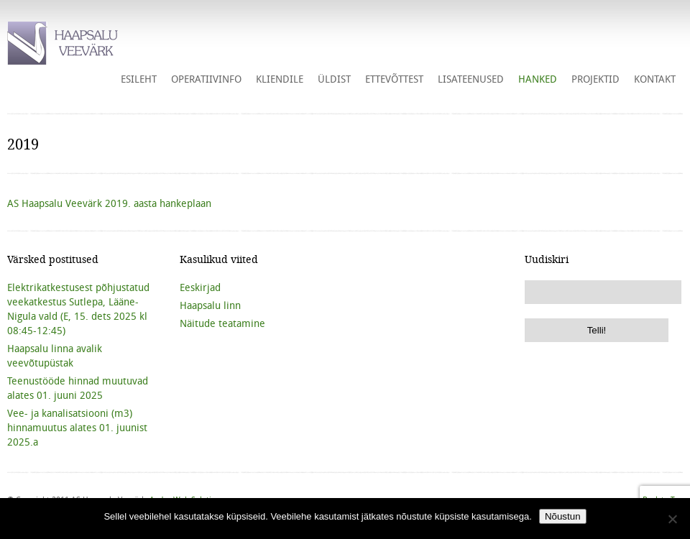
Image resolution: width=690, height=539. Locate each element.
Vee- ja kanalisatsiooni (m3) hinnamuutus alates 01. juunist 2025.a (77, 427)
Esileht (139, 79)
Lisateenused (471, 79)
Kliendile (279, 79)
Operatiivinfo (206, 79)
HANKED (537, 79)
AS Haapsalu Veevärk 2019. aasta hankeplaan (109, 203)
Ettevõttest (394, 79)
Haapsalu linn (210, 305)
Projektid (595, 79)
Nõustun (563, 516)
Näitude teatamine (222, 323)
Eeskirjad (200, 287)
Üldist (334, 79)
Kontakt (655, 79)
